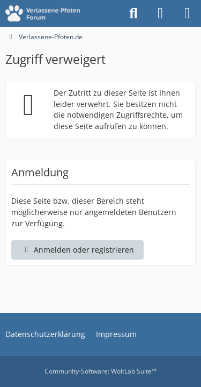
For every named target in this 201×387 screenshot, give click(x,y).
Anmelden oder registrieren (77, 250)
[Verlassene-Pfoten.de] (42, 13)
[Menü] (187, 13)
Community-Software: (100, 371)
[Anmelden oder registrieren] (160, 13)
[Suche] (133, 13)
